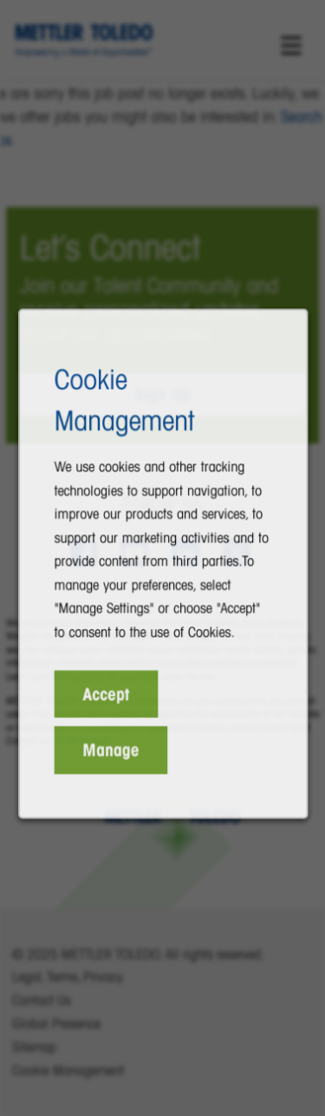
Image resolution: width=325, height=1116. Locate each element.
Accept (108, 706)
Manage (112, 759)
